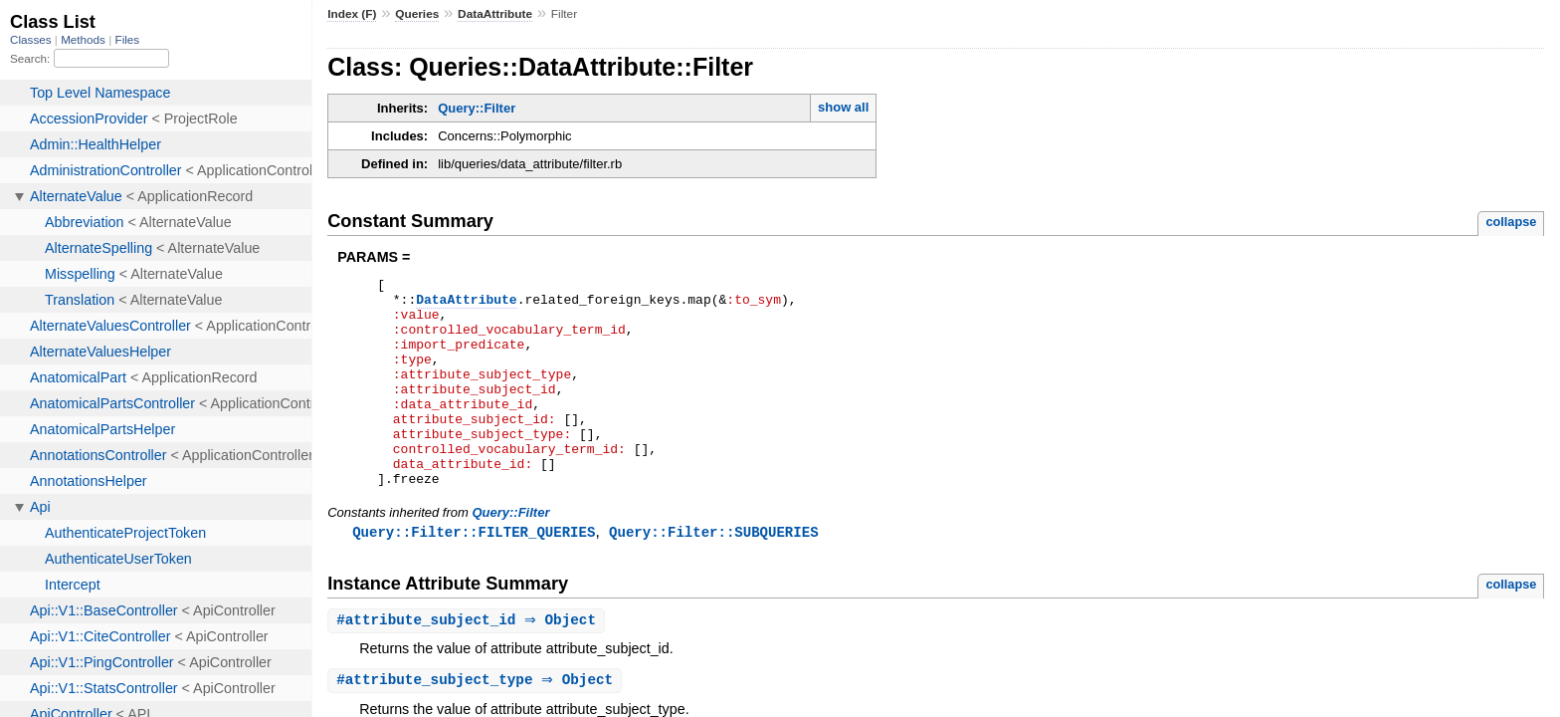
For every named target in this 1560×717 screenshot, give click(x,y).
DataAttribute (495, 14)
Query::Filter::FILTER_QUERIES (473, 574)
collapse (1510, 221)
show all (843, 107)
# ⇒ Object (468, 663)
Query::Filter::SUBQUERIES (713, 574)
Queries (417, 14)
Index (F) (351, 14)
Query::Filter (476, 108)
